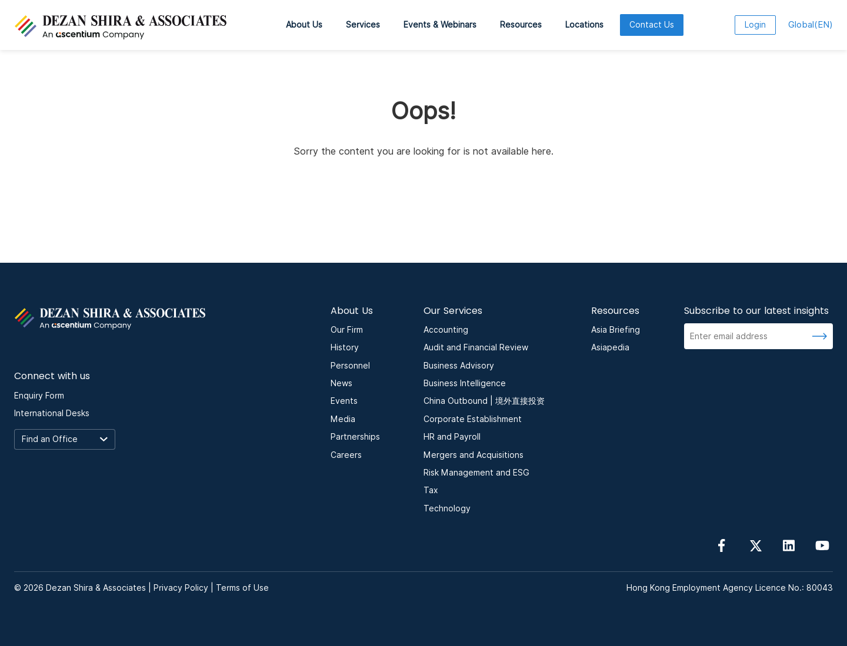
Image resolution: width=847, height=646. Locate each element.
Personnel (350, 365)
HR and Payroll (452, 436)
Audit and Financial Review (476, 347)
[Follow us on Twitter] (755, 544)
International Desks (51, 413)
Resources (521, 24)
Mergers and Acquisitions (473, 455)
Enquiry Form (39, 395)
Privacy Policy (181, 588)
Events (344, 401)
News (341, 383)
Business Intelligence (465, 383)
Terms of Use (242, 588)
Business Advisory (459, 365)
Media (343, 419)
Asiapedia (610, 347)
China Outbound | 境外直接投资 (484, 401)
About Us (304, 24)
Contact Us (651, 24)
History (345, 347)
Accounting (446, 329)
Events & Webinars (440, 24)
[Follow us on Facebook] (722, 544)
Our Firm (347, 329)
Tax (431, 490)
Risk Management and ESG (476, 472)
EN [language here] (810, 25)
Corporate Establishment (473, 419)
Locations (584, 24)
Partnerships (355, 436)
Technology (447, 508)
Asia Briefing (615, 329)
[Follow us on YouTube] (822, 544)
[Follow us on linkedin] (789, 544)
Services (363, 24)
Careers (346, 455)
